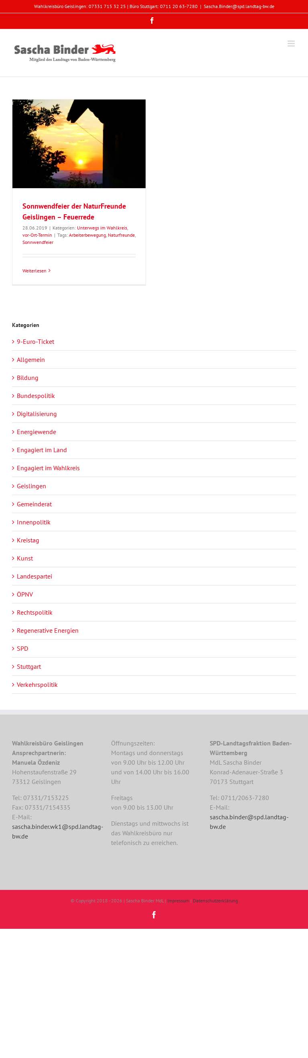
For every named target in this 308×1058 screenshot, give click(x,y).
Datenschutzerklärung (215, 901)
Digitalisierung (37, 414)
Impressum (178, 901)
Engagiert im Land (42, 450)
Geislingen (31, 486)
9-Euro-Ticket (35, 341)
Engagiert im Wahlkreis (48, 468)
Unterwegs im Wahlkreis (102, 228)
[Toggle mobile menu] (292, 43)
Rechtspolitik (35, 612)
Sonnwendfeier (37, 242)
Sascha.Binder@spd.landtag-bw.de (239, 6)
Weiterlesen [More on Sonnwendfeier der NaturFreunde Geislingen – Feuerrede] (34, 271)
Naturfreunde (121, 235)
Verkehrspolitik (37, 684)
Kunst (25, 558)
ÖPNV (25, 594)
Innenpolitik (34, 522)
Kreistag (28, 540)
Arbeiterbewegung (87, 235)
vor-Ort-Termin (37, 235)
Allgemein (31, 359)
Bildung (27, 378)
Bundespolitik (36, 396)
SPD (22, 648)
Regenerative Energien (48, 630)
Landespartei (34, 576)
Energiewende (36, 432)
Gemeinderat (34, 504)
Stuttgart (29, 666)
